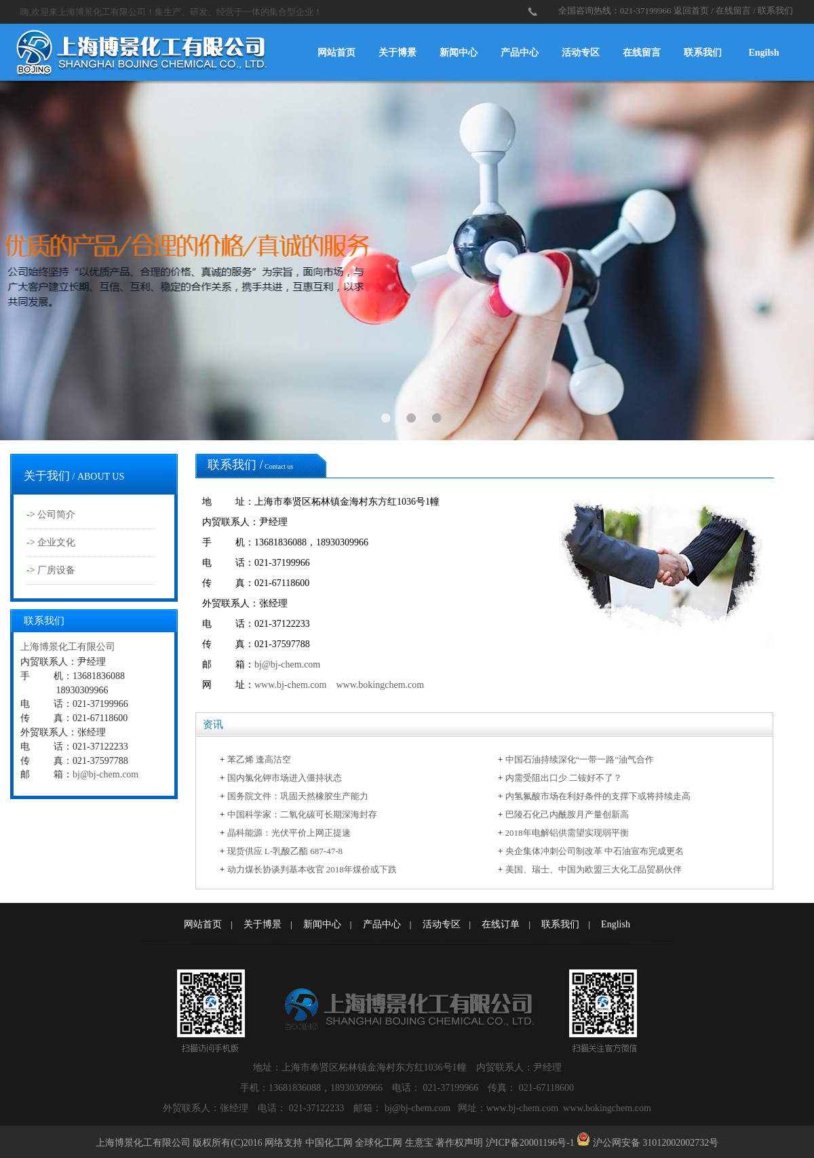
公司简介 (56, 514)
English (615, 924)
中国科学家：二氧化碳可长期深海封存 (302, 814)
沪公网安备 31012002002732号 (656, 1143)
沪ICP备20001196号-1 (530, 1143)
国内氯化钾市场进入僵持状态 (284, 778)
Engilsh (763, 52)
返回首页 (691, 10)
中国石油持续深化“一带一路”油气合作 (580, 759)
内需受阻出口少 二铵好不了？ (563, 778)
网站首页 (336, 52)
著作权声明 (459, 1143)
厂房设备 (56, 570)
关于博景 (397, 52)
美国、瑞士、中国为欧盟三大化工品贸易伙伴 (593, 869)
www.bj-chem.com (290, 685)
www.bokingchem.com (380, 685)
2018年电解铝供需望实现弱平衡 (567, 833)
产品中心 (520, 52)
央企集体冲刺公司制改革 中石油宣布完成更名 (594, 851)
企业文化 (56, 542)
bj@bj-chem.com (105, 774)
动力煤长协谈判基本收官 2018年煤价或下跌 (312, 869)
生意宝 (419, 1143)
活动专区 (581, 52)
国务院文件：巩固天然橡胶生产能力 (297, 796)
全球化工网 (378, 1143)
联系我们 (775, 10)
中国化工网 (329, 1143)
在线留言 (733, 10)
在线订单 (501, 924)
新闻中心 (459, 52)
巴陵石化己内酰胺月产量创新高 (567, 814)
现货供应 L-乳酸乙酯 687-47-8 (285, 851)
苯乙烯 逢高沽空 (259, 759)
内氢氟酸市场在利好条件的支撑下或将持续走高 (598, 796)
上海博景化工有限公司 (67, 647)
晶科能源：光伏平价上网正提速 (289, 833)
